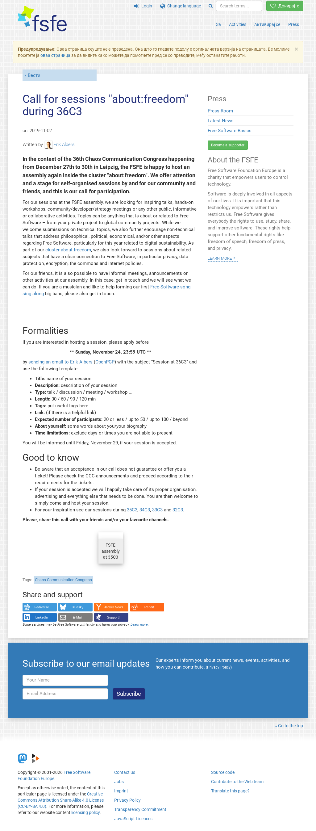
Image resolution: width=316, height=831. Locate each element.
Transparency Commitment (140, 809)
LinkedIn (41, 617)
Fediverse (42, 607)
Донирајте (284, 5)
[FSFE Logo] (42, 19)
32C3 (178, 510)
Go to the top (290, 725)
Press (293, 24)
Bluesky (77, 607)
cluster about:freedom (68, 250)
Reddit (149, 607)
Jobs (119, 781)
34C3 (144, 510)
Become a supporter (227, 145)
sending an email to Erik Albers (60, 362)
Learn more (139, 625)
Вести (34, 75)
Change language (180, 5)
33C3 (157, 510)
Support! (113, 617)
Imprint (121, 790)
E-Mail (77, 617)
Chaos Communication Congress (63, 579)
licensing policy (85, 812)
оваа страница (55, 55)
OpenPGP (104, 362)
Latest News (221, 121)
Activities (237, 24)
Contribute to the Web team (237, 781)
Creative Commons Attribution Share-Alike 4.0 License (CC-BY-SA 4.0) (61, 800)
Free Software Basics (230, 130)
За (218, 24)
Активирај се (267, 24)
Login (143, 5)
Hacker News (113, 607)
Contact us (124, 772)
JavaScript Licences (133, 818)
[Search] (210, 6)
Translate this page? (230, 790)
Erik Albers (60, 144)
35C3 (132, 510)
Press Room (220, 111)
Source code (223, 772)
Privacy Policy (127, 800)
